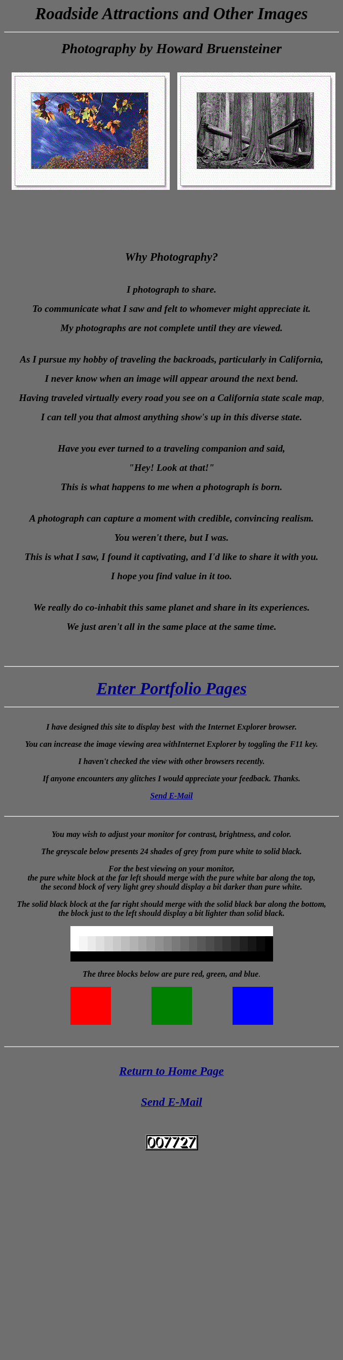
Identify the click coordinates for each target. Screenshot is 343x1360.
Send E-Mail (171, 795)
